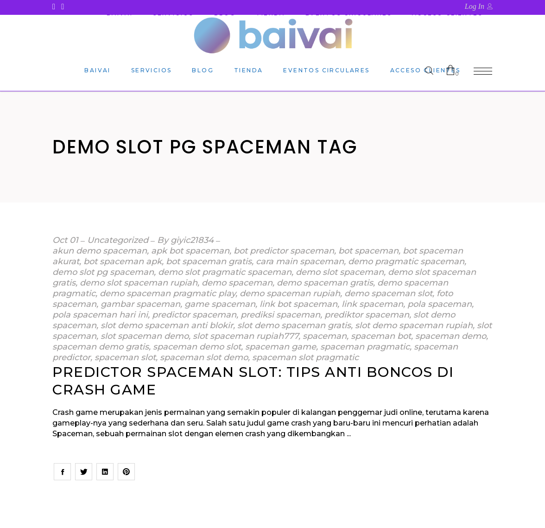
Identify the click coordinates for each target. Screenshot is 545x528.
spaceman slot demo (204, 357)
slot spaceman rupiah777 (245, 336)
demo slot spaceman (340, 272)
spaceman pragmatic (365, 347)
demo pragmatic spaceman (406, 261)
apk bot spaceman (190, 251)
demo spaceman (237, 283)
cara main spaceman (300, 261)
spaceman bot (381, 336)
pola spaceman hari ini (100, 315)
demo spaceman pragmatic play (167, 293)
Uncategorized (117, 240)
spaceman (325, 336)
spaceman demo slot (197, 347)
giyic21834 (192, 240)
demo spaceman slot (388, 293)
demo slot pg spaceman (103, 272)
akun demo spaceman (99, 251)
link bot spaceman (298, 304)
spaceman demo (450, 336)
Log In (474, 6)
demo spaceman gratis (325, 283)
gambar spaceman (140, 304)
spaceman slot (125, 357)
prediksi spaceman (280, 315)
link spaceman (372, 304)
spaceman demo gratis (100, 347)
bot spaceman (368, 251)
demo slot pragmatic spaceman (225, 272)
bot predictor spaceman (284, 251)
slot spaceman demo (145, 336)
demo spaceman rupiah (290, 293)
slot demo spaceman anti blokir (167, 325)
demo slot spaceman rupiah (138, 283)
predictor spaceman (194, 315)
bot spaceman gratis (209, 261)
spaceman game (280, 347)
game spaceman (219, 304)
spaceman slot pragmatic (305, 357)
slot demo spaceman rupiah (414, 325)
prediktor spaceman (366, 315)
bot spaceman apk (122, 261)
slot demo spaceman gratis (294, 325)
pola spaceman (439, 304)
